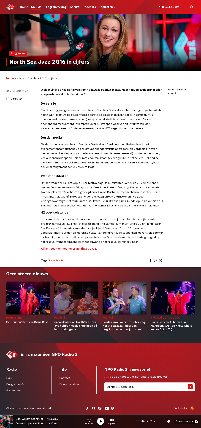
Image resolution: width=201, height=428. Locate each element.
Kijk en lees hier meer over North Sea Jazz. (69, 248)
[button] (89, 421)
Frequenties (14, 390)
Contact (64, 378)
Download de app (70, 384)
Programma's (15, 384)
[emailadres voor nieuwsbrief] (149, 386)
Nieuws (36, 7)
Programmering (55, 7)
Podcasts (89, 7)
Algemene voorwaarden (20, 408)
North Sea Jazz (57, 260)
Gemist (75, 7)
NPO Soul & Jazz (171, 7)
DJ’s (9, 378)
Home (24, 7)
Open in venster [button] (187, 421)
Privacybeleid (43, 408)
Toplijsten (107, 7)
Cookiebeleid (181, 408)
